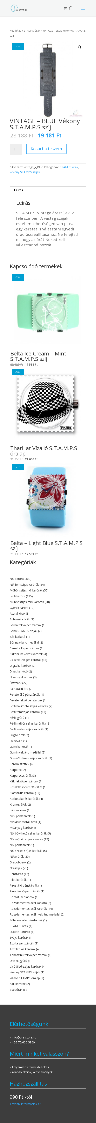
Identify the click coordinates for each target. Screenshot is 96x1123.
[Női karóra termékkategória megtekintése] (48, 579)
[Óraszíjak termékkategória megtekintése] (48, 868)
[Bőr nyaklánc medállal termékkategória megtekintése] (48, 642)
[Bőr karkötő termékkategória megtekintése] (48, 637)
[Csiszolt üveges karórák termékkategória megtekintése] (48, 660)
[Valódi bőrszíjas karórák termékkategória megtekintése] (48, 966)
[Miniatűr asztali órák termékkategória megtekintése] (48, 822)
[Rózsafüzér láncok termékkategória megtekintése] (48, 897)
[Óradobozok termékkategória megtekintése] (48, 862)
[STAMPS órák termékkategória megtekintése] (48, 926)
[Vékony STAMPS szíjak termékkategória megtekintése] (48, 972)
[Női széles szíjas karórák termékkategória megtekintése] (48, 851)
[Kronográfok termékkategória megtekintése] (48, 804)
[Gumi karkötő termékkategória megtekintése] (48, 747)
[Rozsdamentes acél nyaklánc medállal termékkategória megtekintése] (48, 914)
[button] (79, 47)
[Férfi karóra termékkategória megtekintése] (48, 596)
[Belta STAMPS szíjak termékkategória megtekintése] (48, 631)
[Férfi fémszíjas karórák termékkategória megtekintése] (48, 712)
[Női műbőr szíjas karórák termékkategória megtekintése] (48, 839)
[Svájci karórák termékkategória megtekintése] (48, 938)
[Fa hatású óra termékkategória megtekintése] (48, 689)
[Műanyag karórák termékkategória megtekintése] (48, 828)
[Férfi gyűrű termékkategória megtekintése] (48, 718)
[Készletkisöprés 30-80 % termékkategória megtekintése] (48, 787)
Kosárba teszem (46, 148)
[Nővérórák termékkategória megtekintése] (48, 857)
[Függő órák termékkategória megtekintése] (48, 735)
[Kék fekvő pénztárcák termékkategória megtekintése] (48, 781)
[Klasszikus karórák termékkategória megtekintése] (48, 793)
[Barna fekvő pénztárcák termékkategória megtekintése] (48, 625)
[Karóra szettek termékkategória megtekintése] (48, 764)
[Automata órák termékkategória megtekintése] (48, 619)
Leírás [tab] (18, 190)
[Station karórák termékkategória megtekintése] (48, 932)
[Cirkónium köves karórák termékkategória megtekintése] (48, 654)
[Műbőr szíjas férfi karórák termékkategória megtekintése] (48, 602)
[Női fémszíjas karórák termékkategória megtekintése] (48, 585)
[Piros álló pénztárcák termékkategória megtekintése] (48, 885)
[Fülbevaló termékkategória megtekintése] (48, 741)
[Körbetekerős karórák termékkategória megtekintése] (48, 799)
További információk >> (25, 1104)
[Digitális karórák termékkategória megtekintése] (48, 666)
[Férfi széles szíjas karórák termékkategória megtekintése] (48, 729)
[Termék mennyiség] (16, 149)
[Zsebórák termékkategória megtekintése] (48, 990)
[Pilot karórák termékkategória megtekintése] (48, 880)
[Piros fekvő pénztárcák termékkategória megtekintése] (48, 891)
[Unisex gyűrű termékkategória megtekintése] (48, 961)
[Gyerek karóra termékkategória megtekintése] (48, 608)
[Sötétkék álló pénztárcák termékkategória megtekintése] (48, 920)
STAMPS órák (32, 30)
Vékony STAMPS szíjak (25, 172)
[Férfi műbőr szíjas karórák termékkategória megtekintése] (48, 723)
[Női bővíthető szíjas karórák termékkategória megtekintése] (48, 833)
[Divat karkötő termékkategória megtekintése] (48, 671)
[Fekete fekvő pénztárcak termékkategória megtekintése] (48, 700)
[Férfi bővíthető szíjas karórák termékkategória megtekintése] (48, 706)
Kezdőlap (15, 30)
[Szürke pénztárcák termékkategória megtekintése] (48, 943)
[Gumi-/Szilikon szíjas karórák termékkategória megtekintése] (48, 758)
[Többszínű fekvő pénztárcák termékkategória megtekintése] (48, 955)
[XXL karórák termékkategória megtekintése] (48, 984)
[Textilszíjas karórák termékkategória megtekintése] (48, 949)
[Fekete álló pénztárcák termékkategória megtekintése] (48, 694)
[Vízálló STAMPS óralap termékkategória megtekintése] (48, 978)
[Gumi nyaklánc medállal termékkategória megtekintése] (48, 752)
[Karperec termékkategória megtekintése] (48, 770)
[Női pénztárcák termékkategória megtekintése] (48, 845)
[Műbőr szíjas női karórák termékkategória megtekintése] (48, 590)
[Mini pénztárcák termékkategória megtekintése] (48, 816)
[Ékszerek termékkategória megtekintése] (48, 683)
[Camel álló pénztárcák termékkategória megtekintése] (48, 648)
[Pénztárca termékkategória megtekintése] (48, 874)
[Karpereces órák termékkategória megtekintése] (48, 775)
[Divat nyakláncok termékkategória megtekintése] (48, 677)
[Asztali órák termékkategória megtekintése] (48, 613)
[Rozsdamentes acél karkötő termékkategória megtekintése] (48, 903)
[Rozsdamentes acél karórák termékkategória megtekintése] (48, 909)
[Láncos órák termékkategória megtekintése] (48, 810)
